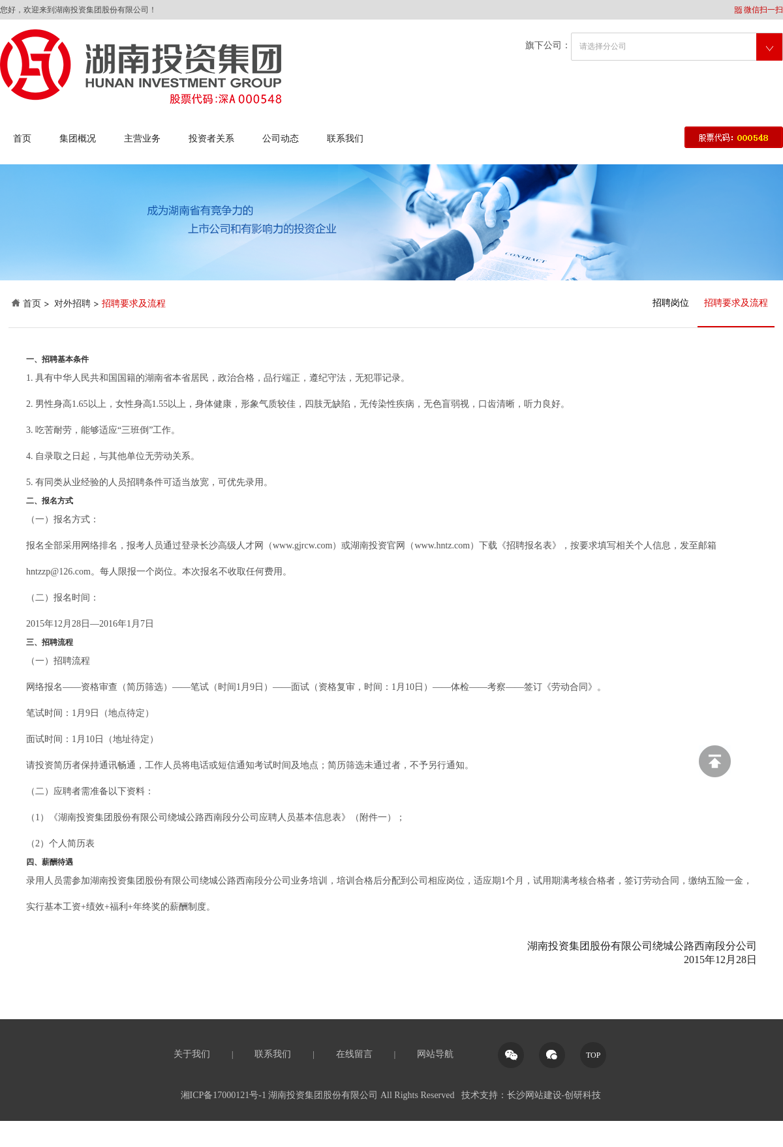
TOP (593, 1055)
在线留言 (354, 1054)
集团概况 (77, 138)
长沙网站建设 (534, 1095)
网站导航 (435, 1054)
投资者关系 (211, 138)
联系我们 (345, 138)
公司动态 (280, 138)
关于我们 (192, 1054)
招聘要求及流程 (736, 303)
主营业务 (142, 138)
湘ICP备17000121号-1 (223, 1095)
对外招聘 (72, 303)
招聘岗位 (670, 303)
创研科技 (582, 1095)
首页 (22, 138)
